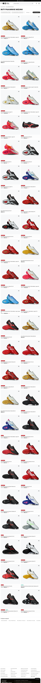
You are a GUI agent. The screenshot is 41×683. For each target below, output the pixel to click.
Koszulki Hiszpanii (33, 668)
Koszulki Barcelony (24, 671)
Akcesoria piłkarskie (4, 620)
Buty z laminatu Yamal (4, 674)
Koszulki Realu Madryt (24, 670)
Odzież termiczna (23, 674)
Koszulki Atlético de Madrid (25, 673)
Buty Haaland (3, 671)
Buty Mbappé (3, 673)
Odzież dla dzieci (13, 676)
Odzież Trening (23, 676)
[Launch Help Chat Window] (37, 679)
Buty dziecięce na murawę (31, 620)
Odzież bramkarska (34, 674)
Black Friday (33, 676)
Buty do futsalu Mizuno (12, 620)
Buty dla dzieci (13, 671)
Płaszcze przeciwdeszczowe (35, 671)
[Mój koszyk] (39, 3)
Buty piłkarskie (3, 6)
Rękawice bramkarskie (24, 668)
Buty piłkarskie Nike (14, 668)
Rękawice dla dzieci (14, 673)
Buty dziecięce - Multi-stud (21, 620)
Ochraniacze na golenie (34, 673)
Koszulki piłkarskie (34, 670)
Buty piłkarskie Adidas (4, 676)
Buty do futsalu (3, 670)
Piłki (11, 670)
